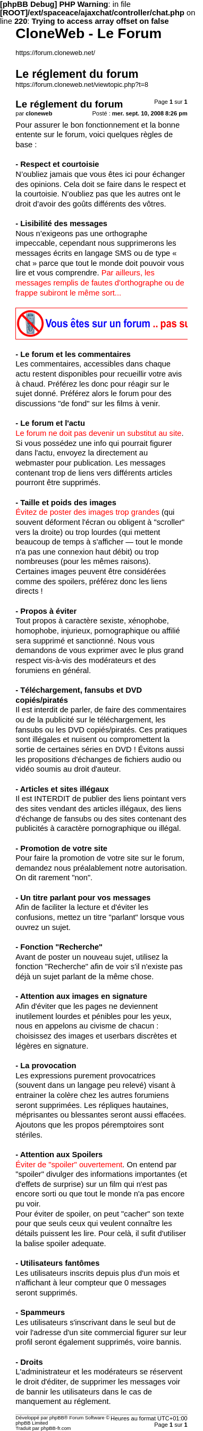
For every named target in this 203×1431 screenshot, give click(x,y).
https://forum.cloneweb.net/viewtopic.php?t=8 (81, 84)
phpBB (56, 1417)
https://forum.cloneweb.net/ (55, 53)
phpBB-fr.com (56, 1428)
